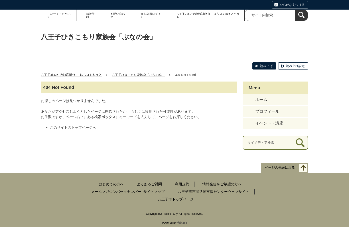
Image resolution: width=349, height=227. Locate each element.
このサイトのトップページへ (73, 127)
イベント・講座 (269, 123)
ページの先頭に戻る (280, 167)
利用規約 (182, 184)
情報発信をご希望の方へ (221, 184)
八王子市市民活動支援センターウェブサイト (213, 192)
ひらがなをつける (292, 4)
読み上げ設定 (295, 66)
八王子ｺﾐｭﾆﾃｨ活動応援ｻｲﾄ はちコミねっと (71, 75)
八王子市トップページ (175, 199)
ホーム (261, 99)
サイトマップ (154, 192)
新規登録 (90, 15)
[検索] (301, 15)
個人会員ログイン (150, 15)
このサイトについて (59, 15)
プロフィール (267, 111)
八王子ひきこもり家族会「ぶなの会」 (138, 75)
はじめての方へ (111, 184)
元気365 (182, 222)
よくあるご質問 (149, 184)
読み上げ (266, 66)
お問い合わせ (117, 15)
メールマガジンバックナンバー (116, 192)
